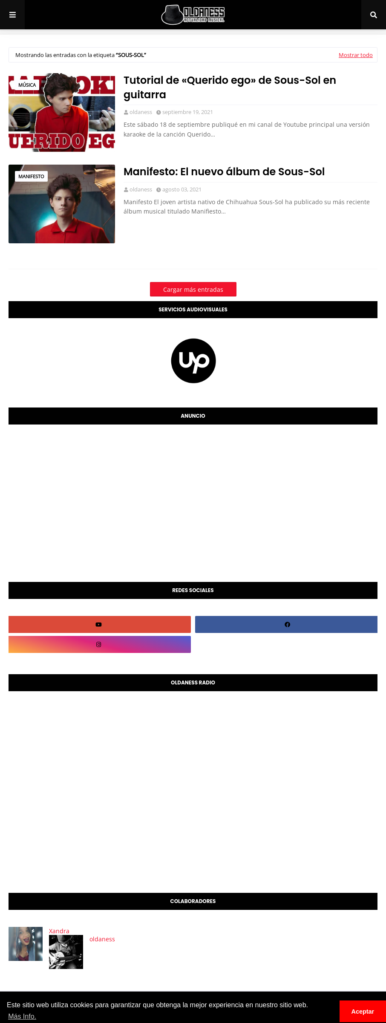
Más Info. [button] (22, 1016)
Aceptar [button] (362, 1011)
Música (27, 85)
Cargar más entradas (193, 289)
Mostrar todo (356, 55)
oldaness (141, 112)
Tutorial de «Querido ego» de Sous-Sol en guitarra (230, 87)
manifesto (31, 176)
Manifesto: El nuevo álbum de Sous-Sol (224, 172)
